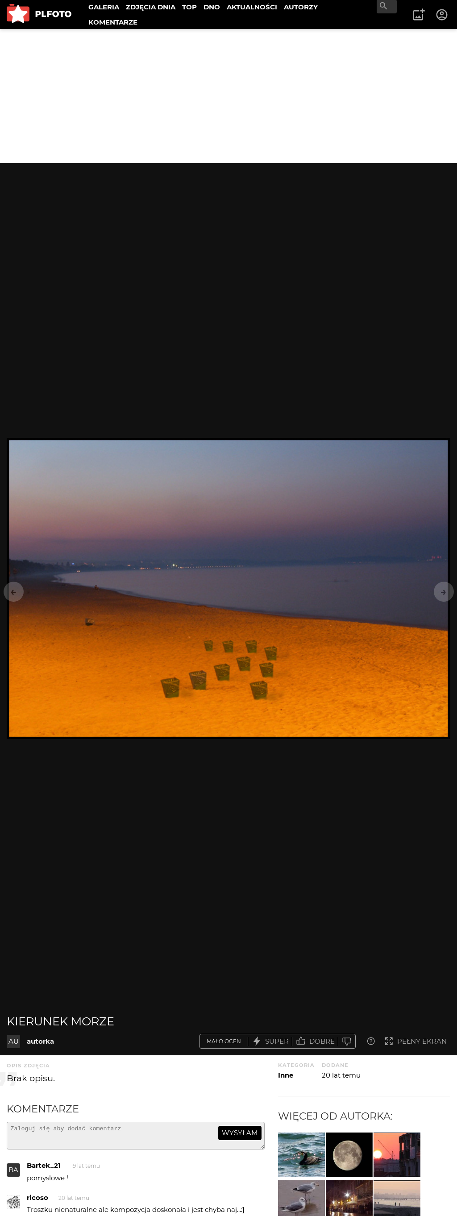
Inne (285, 1075)
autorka (40, 1041)
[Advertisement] (228, 95)
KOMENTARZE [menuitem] (112, 22)
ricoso (37, 1201)
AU (13, 1041)
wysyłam (240, 1133)
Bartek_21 (44, 1169)
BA (13, 1174)
